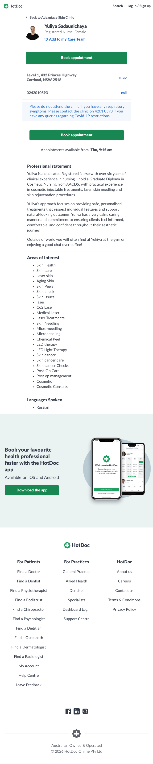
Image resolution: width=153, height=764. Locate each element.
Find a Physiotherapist (28, 591)
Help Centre (29, 675)
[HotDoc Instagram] (85, 711)
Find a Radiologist (28, 657)
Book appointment (76, 58)
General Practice (76, 572)
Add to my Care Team (65, 39)
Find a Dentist (28, 581)
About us (124, 572)
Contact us (124, 591)
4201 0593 (104, 111)
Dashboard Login (77, 609)
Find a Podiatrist (28, 600)
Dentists (76, 591)
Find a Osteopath (28, 638)
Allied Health (76, 581)
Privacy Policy (124, 609)
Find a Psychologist (29, 619)
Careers (124, 581)
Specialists (76, 600)
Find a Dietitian (28, 628)
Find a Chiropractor (28, 609)
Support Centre (76, 619)
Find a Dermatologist (28, 647)
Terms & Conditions (124, 600)
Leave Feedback (28, 685)
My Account (29, 666)
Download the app (32, 490)
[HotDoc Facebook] (68, 711)
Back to (49, 17)
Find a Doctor (28, 572)
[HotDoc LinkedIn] (76, 711)
